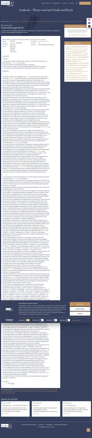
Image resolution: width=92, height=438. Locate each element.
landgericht (10, 391)
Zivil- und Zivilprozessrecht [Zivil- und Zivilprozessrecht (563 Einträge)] (74, 79)
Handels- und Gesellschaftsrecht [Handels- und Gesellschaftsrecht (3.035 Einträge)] (76, 55)
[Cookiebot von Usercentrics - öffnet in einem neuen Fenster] (9, 435)
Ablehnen (80, 428)
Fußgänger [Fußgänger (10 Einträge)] (85, 53)
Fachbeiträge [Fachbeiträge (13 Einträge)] (69, 53)
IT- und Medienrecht (69, 405)
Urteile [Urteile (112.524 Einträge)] (71, 73)
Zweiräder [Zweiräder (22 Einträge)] (85, 79)
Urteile (64, 3)
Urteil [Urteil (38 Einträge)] (67, 73)
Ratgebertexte (56, 3)
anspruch (16, 389)
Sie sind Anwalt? (85, 3)
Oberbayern (28, 391)
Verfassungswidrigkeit (48, 391)
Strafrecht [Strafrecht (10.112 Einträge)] (77, 71)
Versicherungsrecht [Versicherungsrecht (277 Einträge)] (82, 75)
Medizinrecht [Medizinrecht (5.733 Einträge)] (70, 61)
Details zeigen (76, 435)
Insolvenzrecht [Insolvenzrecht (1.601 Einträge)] (70, 57)
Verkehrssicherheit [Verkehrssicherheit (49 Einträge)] (71, 75)
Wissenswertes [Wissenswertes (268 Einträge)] (83, 77)
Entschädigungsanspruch (43, 389)
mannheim (19, 391)
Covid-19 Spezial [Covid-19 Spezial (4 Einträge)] (82, 49)
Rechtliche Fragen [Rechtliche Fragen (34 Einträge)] (75, 67)
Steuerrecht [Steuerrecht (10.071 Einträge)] (70, 71)
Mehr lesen (5, 413)
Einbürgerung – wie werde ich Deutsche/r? (15, 405)
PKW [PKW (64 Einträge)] (79, 65)
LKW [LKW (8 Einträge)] (86, 59)
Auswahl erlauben (80, 423)
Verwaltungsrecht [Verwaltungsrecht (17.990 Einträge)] (72, 77)
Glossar (71, 3)
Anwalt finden (45, 3)
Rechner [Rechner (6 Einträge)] (68, 67)
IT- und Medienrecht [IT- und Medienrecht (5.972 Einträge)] (82, 57)
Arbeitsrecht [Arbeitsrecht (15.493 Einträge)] (76, 47)
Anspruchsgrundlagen (28, 389)
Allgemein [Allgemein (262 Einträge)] (69, 47)
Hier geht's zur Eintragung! (77, 35)
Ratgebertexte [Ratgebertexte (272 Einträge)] (84, 65)
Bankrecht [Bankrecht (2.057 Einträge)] (84, 47)
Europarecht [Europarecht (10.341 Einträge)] (82, 51)
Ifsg (54, 389)
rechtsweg (37, 391)
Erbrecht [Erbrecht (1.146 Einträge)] (75, 51)
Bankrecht (36, 405)
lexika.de (3, 21)
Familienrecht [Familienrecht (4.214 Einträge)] (77, 53)
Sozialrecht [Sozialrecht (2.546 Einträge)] (83, 67)
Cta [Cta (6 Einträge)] (88, 49)
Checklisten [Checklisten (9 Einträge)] (75, 49)
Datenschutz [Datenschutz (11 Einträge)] (69, 51)
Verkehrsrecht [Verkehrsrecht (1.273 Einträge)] (78, 73)
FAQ (77, 3)
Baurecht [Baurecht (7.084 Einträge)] (69, 49)
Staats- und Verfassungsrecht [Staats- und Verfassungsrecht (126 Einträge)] (74, 69)
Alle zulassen (80, 419)
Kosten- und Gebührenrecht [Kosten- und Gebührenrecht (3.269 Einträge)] (75, 59)
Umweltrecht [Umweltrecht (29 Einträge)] (84, 71)
